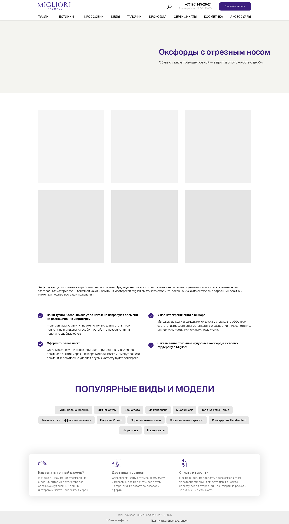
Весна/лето (132, 409)
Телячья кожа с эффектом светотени (66, 420)
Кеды (115, 16)
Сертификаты (185, 16)
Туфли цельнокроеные (73, 409)
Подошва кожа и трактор (186, 420)
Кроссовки (94, 16)
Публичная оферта (117, 520)
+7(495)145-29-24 (198, 4)
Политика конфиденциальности (170, 520)
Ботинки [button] (67, 16)
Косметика (213, 16)
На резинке (130, 430)
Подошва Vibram (111, 420)
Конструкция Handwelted (229, 420)
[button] (235, 6)
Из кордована (158, 409)
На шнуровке (156, 430)
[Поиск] (169, 6)
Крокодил (157, 16)
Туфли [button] (43, 16)
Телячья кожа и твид (215, 409)
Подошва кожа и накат (146, 420)
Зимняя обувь (107, 409)
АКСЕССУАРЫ (240, 16)
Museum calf (184, 409)
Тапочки (134, 16)
